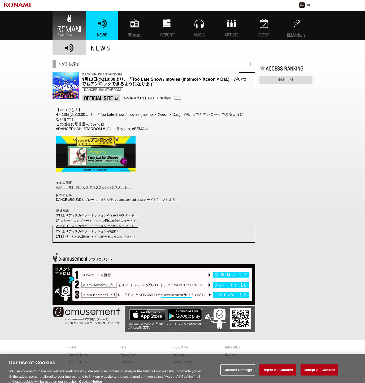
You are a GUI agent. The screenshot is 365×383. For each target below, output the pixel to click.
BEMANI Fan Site (69, 25)
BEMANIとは (296, 25)
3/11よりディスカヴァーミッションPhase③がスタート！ (97, 215)
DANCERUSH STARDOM (102, 90)
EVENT (264, 25)
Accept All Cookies (319, 373)
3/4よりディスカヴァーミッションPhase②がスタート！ (96, 221)
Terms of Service (78, 354)
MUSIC (199, 25)
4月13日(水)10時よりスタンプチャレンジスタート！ (93, 187)
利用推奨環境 (232, 347)
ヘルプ (72, 347)
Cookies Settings (237, 373)
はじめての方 (180, 347)
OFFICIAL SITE (101, 98)
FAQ (123, 347)
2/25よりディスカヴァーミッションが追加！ (87, 231)
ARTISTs (231, 25)
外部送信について (183, 354)
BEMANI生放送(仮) (134, 25)
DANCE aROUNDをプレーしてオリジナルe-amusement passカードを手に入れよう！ (117, 200)
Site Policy (230, 354)
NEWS (102, 25)
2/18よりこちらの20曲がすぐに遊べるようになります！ (96, 237)
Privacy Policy (128, 354)
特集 (167, 25)
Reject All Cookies (277, 373)
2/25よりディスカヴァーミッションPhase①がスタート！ (97, 226)
